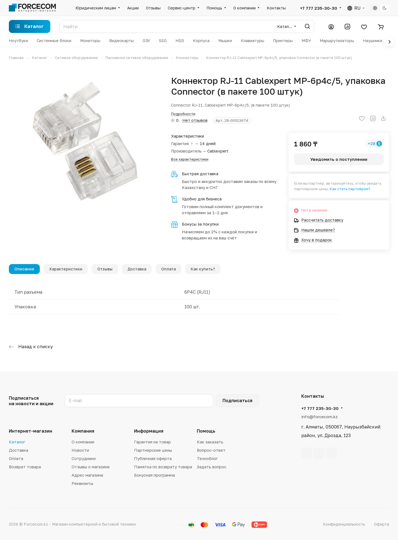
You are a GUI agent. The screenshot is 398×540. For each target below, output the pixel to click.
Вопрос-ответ (211, 450)
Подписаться (237, 400)
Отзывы (104, 269)
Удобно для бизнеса (202, 199)
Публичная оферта (153, 458)
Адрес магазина (87, 474)
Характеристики (65, 269)
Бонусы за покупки (200, 224)
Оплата (168, 269)
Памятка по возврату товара (163, 466)
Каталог (17, 441)
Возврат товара (25, 466)
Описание (24, 269)
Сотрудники (84, 458)
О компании (83, 441)
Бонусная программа (154, 474)
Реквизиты (82, 483)
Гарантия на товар (152, 441)
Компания (83, 431)
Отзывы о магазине (91, 466)
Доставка (136, 269)
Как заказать (210, 441)
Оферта (381, 524)
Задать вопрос (211, 466)
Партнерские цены (153, 450)
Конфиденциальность (344, 524)
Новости (80, 450)
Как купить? (203, 269)
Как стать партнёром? (350, 189)
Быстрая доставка (200, 173)
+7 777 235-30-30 (318, 8)
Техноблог (207, 458)
